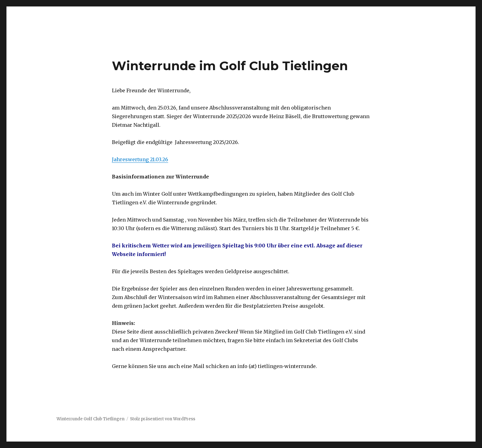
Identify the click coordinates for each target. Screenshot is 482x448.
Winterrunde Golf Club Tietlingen (90, 419)
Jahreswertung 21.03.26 (140, 159)
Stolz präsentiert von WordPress (162, 419)
